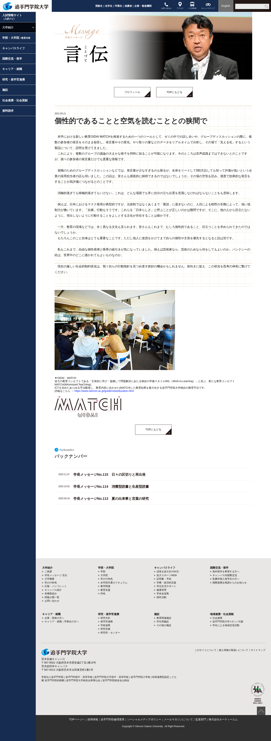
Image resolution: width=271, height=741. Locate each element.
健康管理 (161, 590)
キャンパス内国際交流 (224, 575)
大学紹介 (8, 27)
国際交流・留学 (12, 58)
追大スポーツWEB (167, 575)
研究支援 (105, 628)
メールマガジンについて (178, 719)
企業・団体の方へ (54, 618)
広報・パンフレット (56, 586)
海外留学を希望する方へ (225, 571)
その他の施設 (164, 625)
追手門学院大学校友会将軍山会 (83, 680)
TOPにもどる (175, 92)
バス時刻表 (192, 5)
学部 (102, 571)
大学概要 (49, 578)
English (226, 5)
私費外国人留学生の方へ (225, 578)
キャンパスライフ (13, 48)
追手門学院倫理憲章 (112, 719)
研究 (100, 614)
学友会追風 (163, 593)
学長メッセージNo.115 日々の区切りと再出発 (109, 474)
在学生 (108, 6)
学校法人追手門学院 (52, 677)
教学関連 (105, 586)
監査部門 (201, 719)
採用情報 (93, 719)
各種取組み (51, 593)
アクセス (180, 5)
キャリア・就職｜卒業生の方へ (62, 621)
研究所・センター (110, 632)
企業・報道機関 (142, 6)
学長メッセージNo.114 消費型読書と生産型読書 (111, 486)
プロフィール (132, 92)
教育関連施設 (164, 618)
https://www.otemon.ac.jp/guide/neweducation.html (104, 390)
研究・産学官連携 (13, 79)
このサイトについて (205, 650)
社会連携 (217, 618)
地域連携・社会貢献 (222, 614)
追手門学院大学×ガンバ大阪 (227, 621)
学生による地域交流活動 (225, 625)
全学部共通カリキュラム (113, 582)
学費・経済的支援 (166, 582)
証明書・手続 (164, 578)
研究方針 (105, 618)
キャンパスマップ (208, 5)
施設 (5, 89)
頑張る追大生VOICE (168, 571)
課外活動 (161, 597)
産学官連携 (106, 621)
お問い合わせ (166, 5)
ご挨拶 (48, 571)
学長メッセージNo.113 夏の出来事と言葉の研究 (111, 499)
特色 (102, 593)
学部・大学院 (16, 37)
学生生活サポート (166, 586)
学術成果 (105, 625)
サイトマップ (258, 650)
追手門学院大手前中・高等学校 (111, 677)
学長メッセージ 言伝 (56, 575)
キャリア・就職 (12, 69)
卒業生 (118, 6)
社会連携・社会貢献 (15, 100)
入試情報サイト (12, 17)
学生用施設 (163, 621)
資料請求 (8, 110)
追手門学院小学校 (140, 677)
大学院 (104, 575)
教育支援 (105, 590)
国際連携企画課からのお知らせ (229, 582)
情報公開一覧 (52, 597)
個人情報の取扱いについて (233, 650)
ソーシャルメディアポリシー (144, 719)
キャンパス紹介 (53, 590)
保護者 (128, 6)
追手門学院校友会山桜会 (115, 680)
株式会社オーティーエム (223, 719)
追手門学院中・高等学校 (78, 677)
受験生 (99, 6)
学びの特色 (51, 582)
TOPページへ (77, 719)
